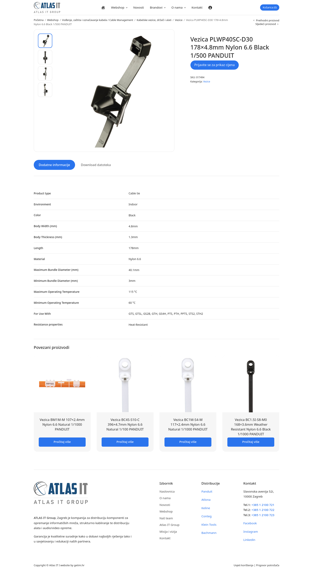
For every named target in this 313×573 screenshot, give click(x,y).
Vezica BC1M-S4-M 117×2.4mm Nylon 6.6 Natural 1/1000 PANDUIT (188, 424)
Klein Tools (208, 524)
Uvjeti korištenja (243, 565)
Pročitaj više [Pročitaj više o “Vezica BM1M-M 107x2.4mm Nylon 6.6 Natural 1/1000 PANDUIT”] (62, 441)
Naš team (166, 518)
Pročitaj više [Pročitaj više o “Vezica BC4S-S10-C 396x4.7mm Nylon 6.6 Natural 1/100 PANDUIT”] (125, 441)
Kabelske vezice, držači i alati (154, 20)
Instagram (250, 531)
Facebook (250, 523)
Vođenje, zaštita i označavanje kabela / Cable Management (97, 20)
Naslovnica (167, 491)
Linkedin (249, 539)
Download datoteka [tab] (96, 164)
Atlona (206, 499)
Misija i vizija (168, 531)
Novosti (138, 7)
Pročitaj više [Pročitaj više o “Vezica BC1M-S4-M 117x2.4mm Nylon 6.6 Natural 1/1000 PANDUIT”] (188, 441)
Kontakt (197, 7)
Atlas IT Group (169, 524)
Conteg (206, 516)
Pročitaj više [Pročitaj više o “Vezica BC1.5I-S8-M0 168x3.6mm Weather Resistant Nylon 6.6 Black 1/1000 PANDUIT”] (251, 441)
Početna (39, 20)
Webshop (117, 7)
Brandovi (156, 7)
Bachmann (209, 532)
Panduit (206, 491)
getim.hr (79, 565)
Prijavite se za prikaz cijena (214, 65)
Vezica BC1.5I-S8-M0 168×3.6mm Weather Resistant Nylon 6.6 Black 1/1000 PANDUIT (251, 426)
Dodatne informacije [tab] (54, 164)
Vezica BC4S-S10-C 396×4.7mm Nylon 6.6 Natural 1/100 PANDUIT (125, 424)
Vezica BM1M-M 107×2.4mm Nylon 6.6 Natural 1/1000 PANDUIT (62, 424)
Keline (205, 508)
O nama (177, 7)
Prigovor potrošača (267, 565)
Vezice (178, 20)
